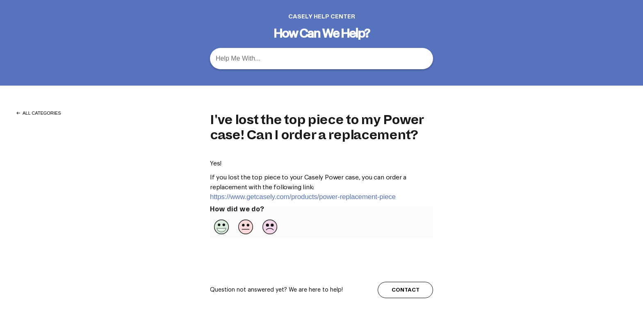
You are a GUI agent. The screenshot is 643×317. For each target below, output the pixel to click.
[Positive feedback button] (221, 227)
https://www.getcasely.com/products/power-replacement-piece (303, 197)
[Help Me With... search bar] (321, 58)
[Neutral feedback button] (245, 227)
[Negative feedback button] (269, 227)
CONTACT (406, 290)
